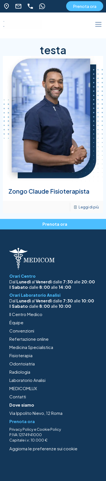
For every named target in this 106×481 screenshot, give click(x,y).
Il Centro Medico (25, 314)
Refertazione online (29, 339)
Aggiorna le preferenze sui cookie (43, 448)
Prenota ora (84, 6)
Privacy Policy (21, 429)
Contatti (17, 396)
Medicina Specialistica (31, 347)
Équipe (16, 322)
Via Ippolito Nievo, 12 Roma (35, 413)
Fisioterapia (21, 355)
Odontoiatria (22, 363)
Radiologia (19, 372)
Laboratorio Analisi (27, 380)
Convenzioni (21, 330)
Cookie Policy (49, 429)
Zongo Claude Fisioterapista (48, 191)
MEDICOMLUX (23, 388)
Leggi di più (89, 207)
